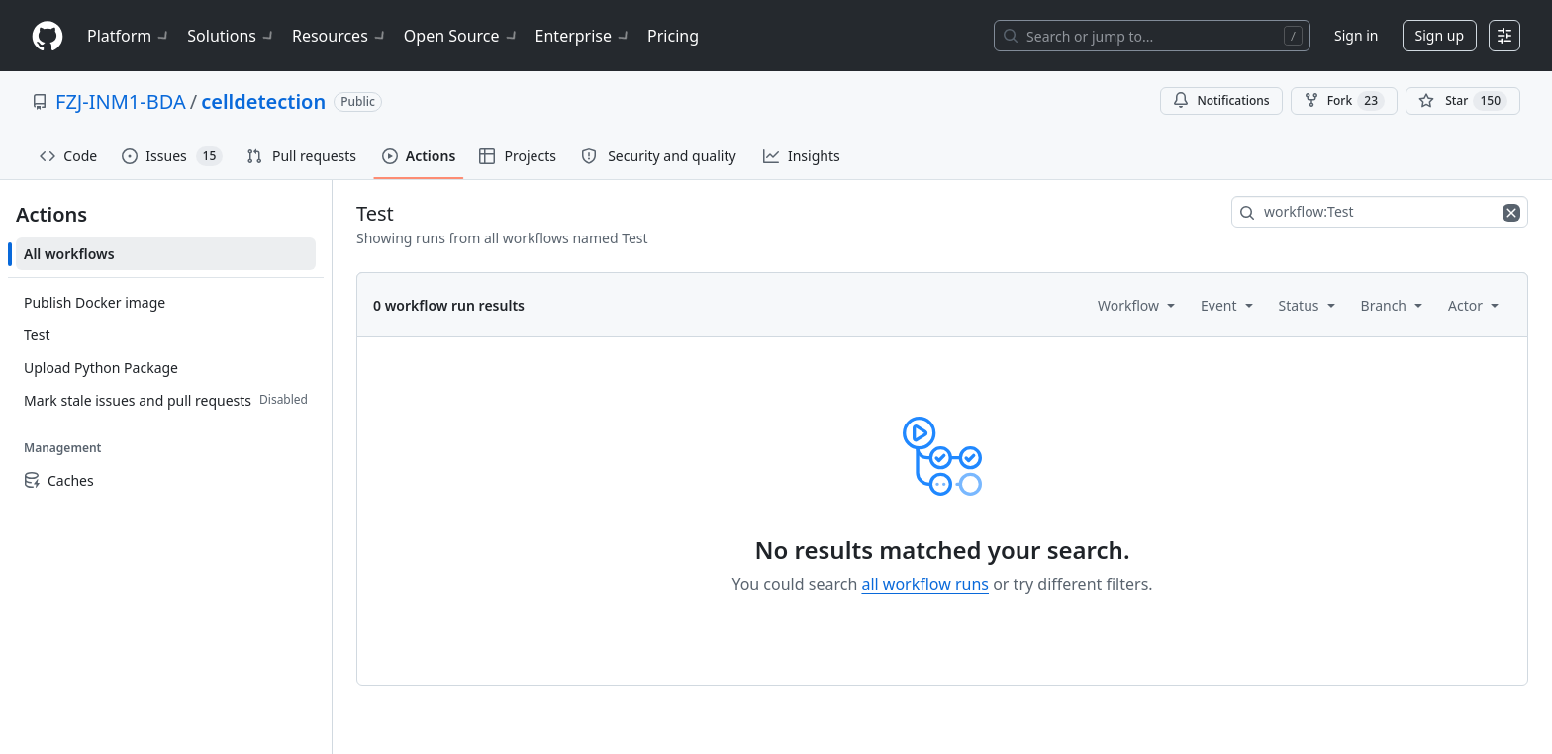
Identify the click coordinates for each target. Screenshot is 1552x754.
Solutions (231, 36)
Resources (340, 36)
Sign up (1439, 35)
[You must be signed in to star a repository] (1463, 101)
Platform (129, 36)
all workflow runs (925, 584)
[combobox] (1379, 212)
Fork (1344, 101)
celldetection (263, 101)
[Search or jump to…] (1152, 35)
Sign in (1356, 35)
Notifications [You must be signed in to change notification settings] (1221, 100)
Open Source (462, 36)
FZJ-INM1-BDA (120, 101)
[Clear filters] (1513, 212)
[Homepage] (47, 36)
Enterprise (583, 36)
